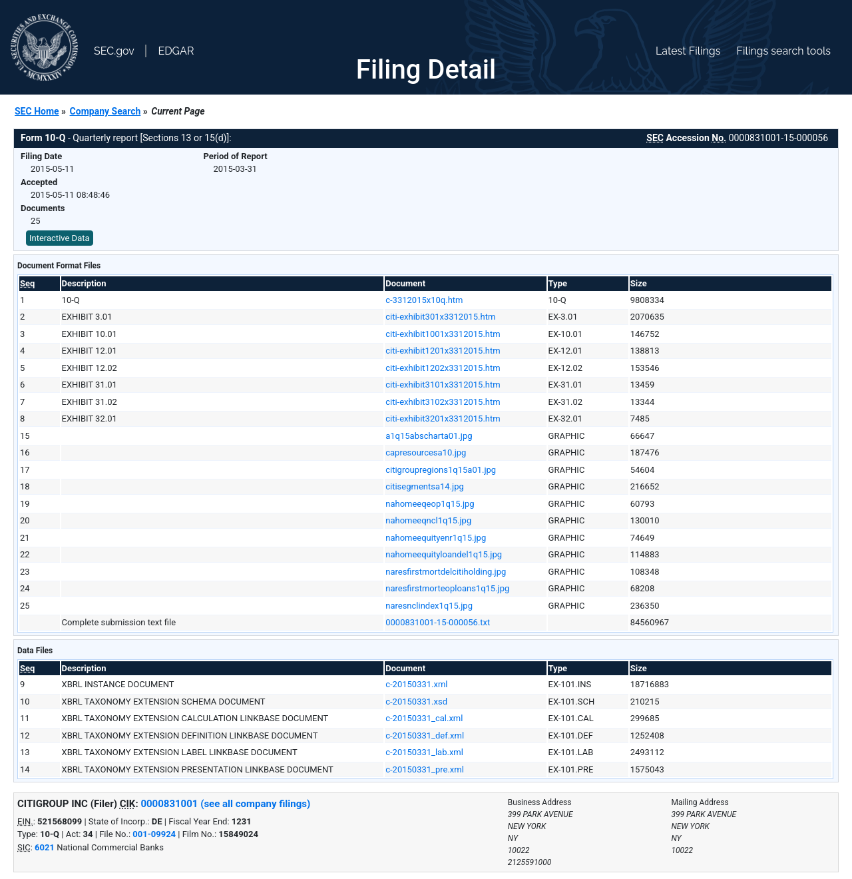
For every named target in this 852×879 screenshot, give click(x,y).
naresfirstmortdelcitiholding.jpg (445, 572)
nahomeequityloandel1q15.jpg (443, 554)
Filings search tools (783, 51)
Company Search (105, 111)
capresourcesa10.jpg (425, 452)
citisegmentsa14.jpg (424, 486)
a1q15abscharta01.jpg (428, 436)
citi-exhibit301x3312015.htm (440, 317)
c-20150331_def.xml (424, 735)
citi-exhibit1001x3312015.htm (442, 334)
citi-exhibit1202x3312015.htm (442, 368)
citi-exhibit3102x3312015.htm (442, 402)
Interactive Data (59, 238)
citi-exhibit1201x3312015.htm (442, 351)
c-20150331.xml (416, 684)
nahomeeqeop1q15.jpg (429, 504)
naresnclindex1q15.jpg (429, 606)
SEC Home (37, 111)
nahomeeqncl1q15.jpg (428, 520)
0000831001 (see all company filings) (225, 804)
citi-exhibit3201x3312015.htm (442, 419)
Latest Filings (688, 51)
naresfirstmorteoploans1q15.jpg (447, 588)
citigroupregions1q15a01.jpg (440, 470)
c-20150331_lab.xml (424, 752)
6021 (45, 847)
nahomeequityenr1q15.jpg (435, 538)
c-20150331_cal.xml (424, 718)
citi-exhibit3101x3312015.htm (442, 385)
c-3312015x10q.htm (424, 300)
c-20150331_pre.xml (424, 769)
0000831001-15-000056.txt (437, 622)
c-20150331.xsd (416, 702)
